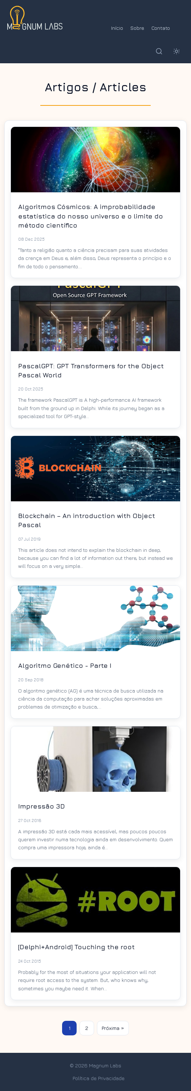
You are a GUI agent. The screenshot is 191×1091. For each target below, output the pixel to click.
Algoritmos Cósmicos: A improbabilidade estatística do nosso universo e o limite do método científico (90, 216)
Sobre (137, 28)
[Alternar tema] (176, 51)
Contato (160, 28)
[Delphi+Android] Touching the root (76, 947)
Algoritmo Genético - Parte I (64, 665)
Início (117, 28)
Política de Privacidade (99, 1078)
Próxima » (113, 1028)
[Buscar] (159, 51)
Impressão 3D (41, 806)
